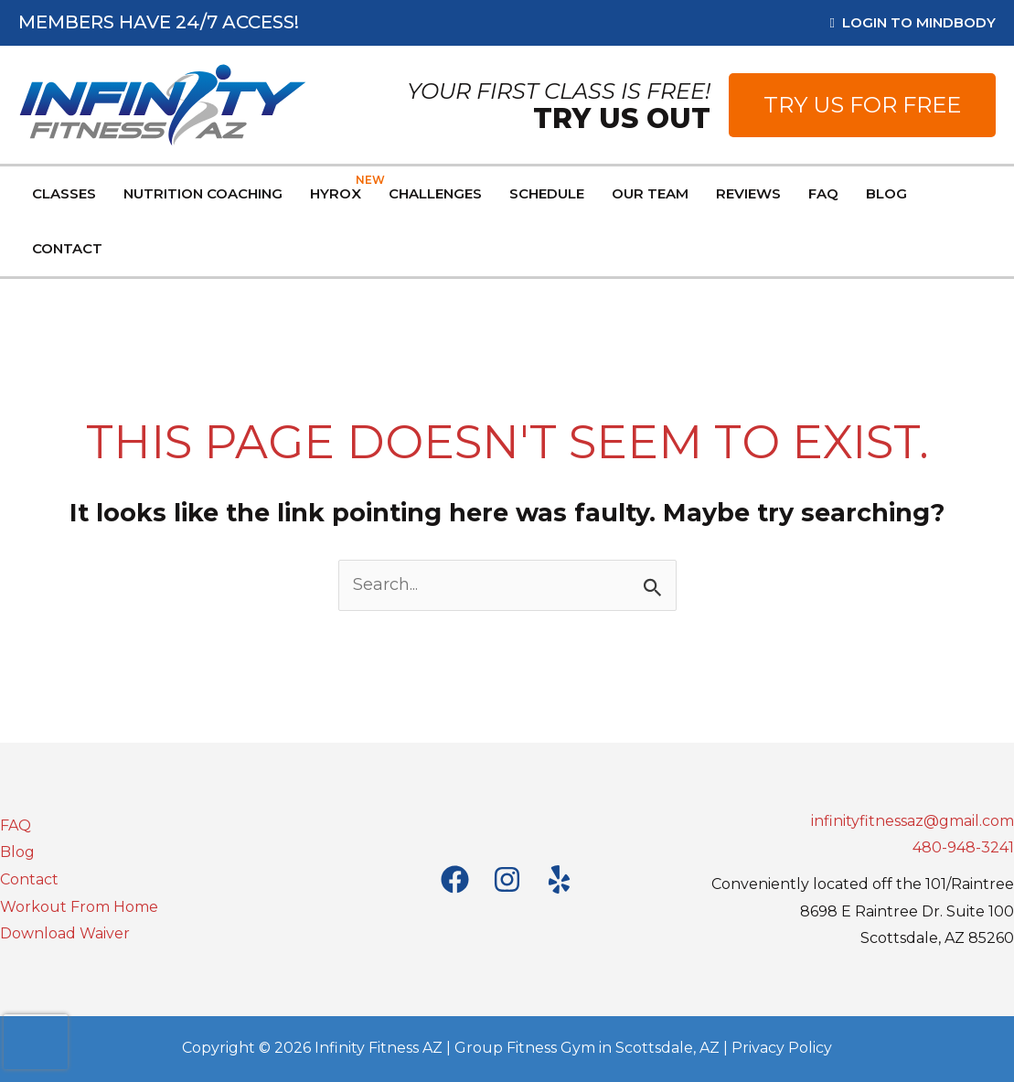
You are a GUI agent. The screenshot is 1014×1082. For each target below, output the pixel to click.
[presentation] (36, 1041)
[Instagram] (507, 879)
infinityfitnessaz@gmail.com (912, 821)
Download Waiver (65, 933)
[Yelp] (559, 879)
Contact (29, 879)
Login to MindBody (913, 22)
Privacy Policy (781, 1047)
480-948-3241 (963, 847)
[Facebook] (455, 879)
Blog (17, 852)
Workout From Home (79, 907)
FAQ (15, 825)
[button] (862, 105)
